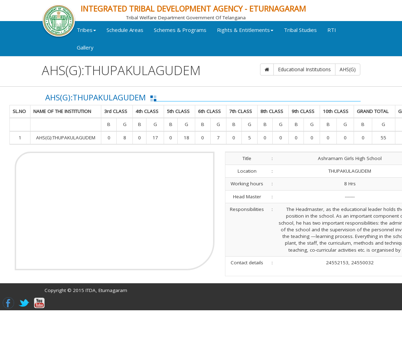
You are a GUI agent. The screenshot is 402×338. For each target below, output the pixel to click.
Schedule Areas (140, 38)
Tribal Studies (315, 38)
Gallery (119, 55)
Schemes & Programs (195, 38)
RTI (96, 55)
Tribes (101, 38)
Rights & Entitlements (260, 38)
